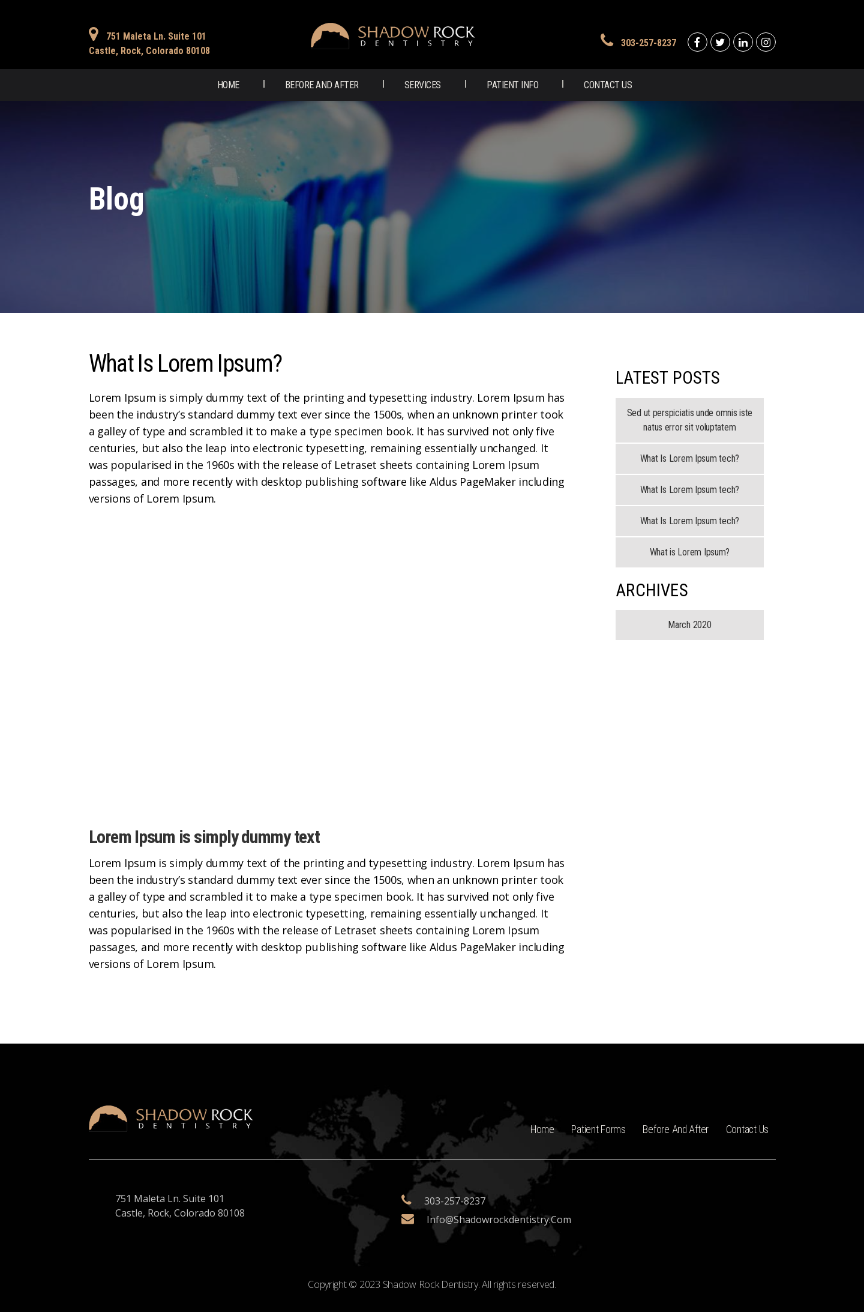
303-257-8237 (648, 43)
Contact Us (608, 85)
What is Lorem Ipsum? (690, 552)
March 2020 (689, 624)
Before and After (322, 85)
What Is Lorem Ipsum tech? (689, 458)
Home (228, 85)
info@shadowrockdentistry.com (499, 1219)
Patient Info (512, 85)
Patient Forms (592, 1129)
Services (422, 85)
